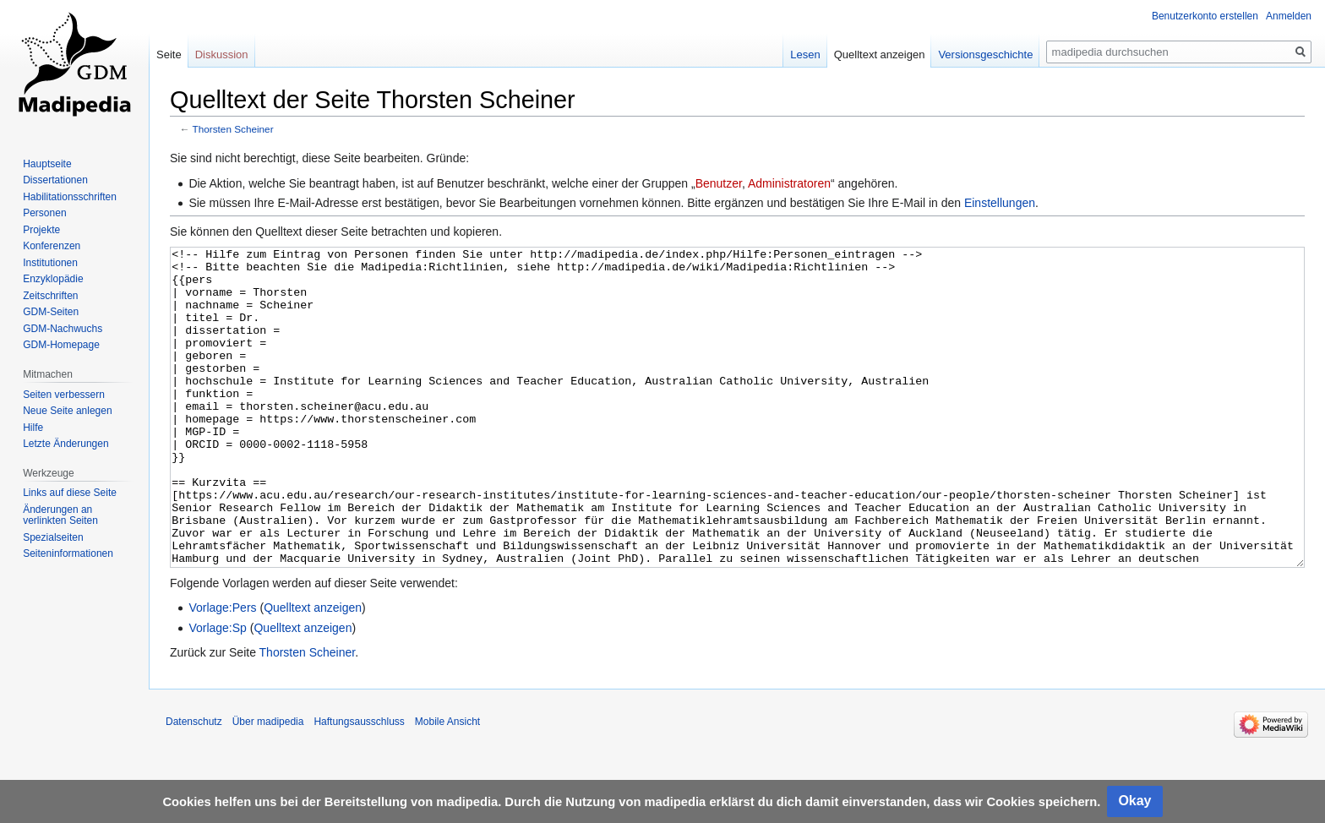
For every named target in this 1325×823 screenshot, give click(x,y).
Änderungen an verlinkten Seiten (60, 515)
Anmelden (1288, 16)
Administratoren (789, 183)
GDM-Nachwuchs (62, 329)
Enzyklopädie (53, 279)
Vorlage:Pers (222, 671)
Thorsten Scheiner (233, 128)
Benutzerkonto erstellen (1205, 16)
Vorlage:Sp (217, 691)
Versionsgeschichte (985, 54)
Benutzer (718, 183)
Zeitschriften (50, 296)
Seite (169, 54)
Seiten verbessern (64, 395)
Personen (44, 213)
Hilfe (33, 427)
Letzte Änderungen (65, 444)
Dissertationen (55, 180)
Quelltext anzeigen (313, 671)
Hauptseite (47, 164)
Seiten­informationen (68, 553)
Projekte (41, 230)
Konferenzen (51, 246)
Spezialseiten (53, 537)
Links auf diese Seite (70, 493)
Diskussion (221, 54)
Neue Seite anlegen (67, 411)
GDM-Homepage (61, 345)
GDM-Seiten (51, 312)
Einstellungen (999, 203)
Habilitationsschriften (70, 197)
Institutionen (50, 263)
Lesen (805, 54)
